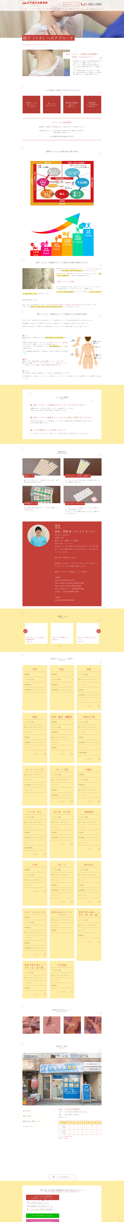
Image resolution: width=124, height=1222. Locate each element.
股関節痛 (89, 811)
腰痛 (35, 716)
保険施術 (35, 674)
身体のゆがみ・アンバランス (61, 913)
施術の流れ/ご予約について (38, 1121)
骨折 (35, 669)
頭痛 (89, 669)
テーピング (89, 684)
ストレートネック (35, 769)
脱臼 (62, 669)
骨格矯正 (89, 690)
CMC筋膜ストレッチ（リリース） (35, 690)
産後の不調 (89, 716)
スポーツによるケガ (34, 912)
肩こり (61, 864)
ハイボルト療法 (35, 679)
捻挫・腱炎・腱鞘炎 (61, 716)
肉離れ (88, 769)
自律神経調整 (89, 752)
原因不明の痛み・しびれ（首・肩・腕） (89, 913)
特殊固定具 (35, 684)
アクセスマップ (38, 1126)
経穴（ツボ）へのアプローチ (89, 679)
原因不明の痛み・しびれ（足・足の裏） (34, 966)
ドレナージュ (89, 700)
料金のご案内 (38, 1116)
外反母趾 (62, 964)
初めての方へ (38, 1111)
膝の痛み (89, 864)
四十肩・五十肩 (62, 811)
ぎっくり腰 (62, 769)
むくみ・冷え (35, 811)
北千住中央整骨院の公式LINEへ (42, 1216)
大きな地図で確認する (63, 1177)
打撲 (35, 864)
